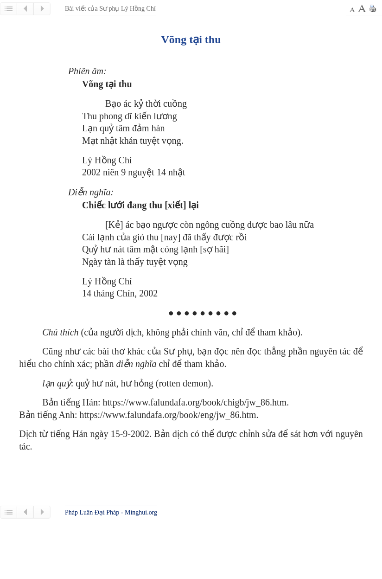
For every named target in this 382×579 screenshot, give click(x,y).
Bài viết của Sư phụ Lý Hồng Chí (110, 8)
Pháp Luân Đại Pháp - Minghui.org (111, 512)
